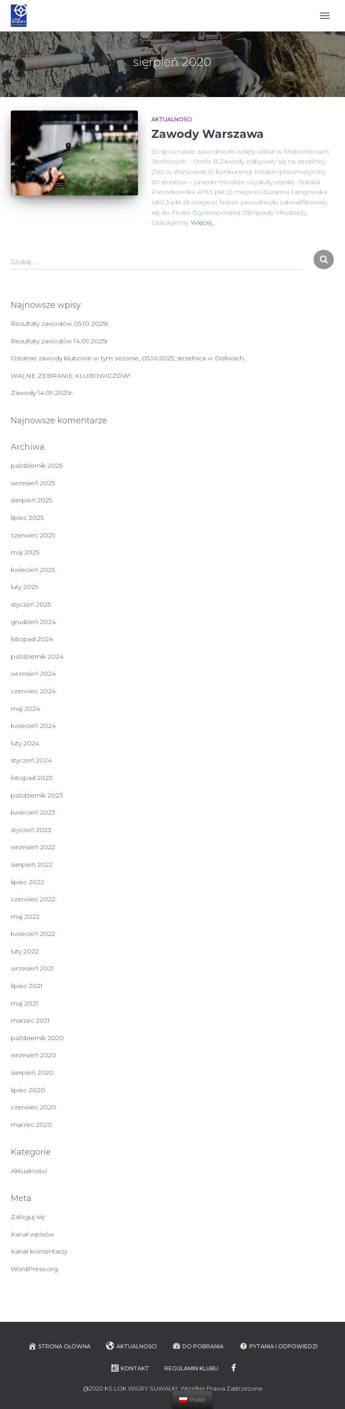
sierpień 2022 (32, 864)
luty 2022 (25, 951)
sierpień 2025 (31, 500)
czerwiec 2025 (33, 535)
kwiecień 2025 (33, 570)
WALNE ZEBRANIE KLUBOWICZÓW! (70, 376)
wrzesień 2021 (32, 968)
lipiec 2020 (28, 1090)
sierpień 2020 (32, 1072)
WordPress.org (34, 1269)
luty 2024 (25, 743)
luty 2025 (24, 587)
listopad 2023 (32, 778)
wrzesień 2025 (33, 483)
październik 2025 (36, 465)
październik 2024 (37, 656)
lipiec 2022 (27, 882)
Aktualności (171, 119)
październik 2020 (37, 1038)
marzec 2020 (31, 1125)
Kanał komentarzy (39, 1251)
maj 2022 (25, 917)
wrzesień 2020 (33, 1055)
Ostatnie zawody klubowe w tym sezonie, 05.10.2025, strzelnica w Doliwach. (128, 358)
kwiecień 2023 (33, 812)
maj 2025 (25, 552)
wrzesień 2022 (33, 847)
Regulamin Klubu (191, 1368)
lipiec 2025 (27, 518)
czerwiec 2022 (33, 899)
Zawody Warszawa (207, 134)
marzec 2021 (30, 1020)
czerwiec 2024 (33, 691)
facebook (234, 1368)
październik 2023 (37, 795)
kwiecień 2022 (33, 934)
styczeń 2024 (31, 760)
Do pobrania (198, 1346)
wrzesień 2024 (33, 673)
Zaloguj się (27, 1217)
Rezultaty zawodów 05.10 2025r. (60, 323)
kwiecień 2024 (33, 726)
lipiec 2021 (27, 986)
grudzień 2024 (33, 622)
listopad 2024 (32, 639)
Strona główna (59, 1346)
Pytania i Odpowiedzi (278, 1346)
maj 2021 (24, 1003)
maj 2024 (25, 708)
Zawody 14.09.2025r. (42, 393)
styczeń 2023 (31, 830)
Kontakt (130, 1368)
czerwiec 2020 (33, 1107)
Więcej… (203, 222)
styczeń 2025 (31, 604)
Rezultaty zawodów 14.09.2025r (59, 341)
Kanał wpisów (32, 1234)
